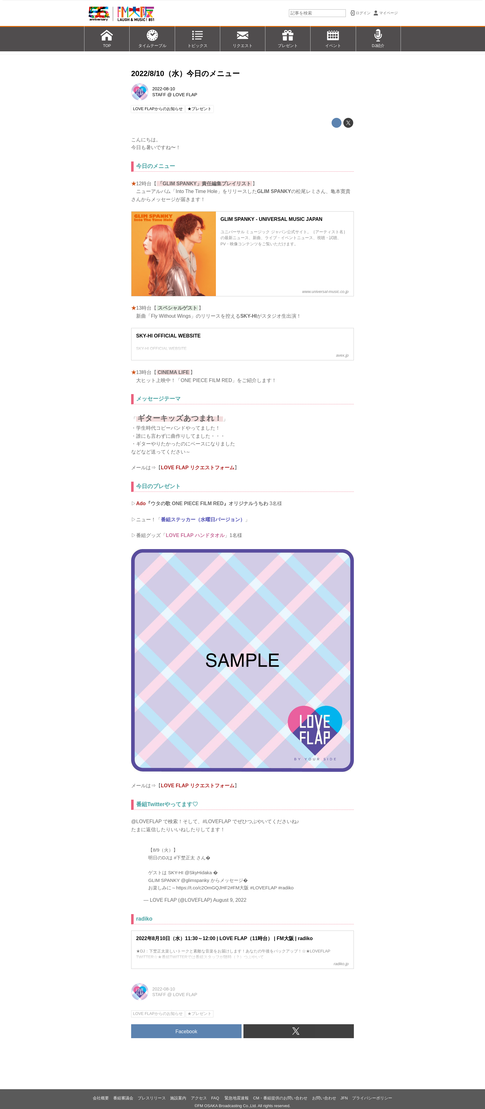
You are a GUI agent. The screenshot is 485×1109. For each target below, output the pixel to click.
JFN (344, 1098)
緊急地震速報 (237, 1098)
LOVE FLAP (185, 94)
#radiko (286, 887)
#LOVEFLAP (263, 887)
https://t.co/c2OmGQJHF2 (203, 887)
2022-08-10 (163, 88)
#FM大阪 (239, 887)
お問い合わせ (324, 1098)
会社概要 (101, 1098)
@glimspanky (195, 880)
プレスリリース (152, 1098)
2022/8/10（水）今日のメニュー (185, 73)
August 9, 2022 (230, 900)
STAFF (159, 94)
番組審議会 (123, 1098)
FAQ (215, 1098)
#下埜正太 (184, 857)
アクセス (199, 1098)
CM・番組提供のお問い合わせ (280, 1098)
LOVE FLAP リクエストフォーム (197, 467)
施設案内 (178, 1098)
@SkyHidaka (198, 872)
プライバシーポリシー (372, 1098)
